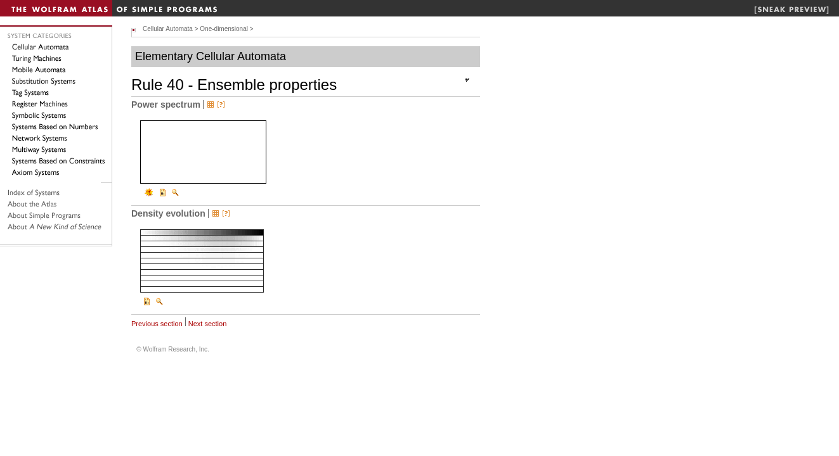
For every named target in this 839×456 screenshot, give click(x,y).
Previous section (157, 323)
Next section (207, 323)
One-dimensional (224, 28)
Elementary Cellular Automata (210, 56)
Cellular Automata (168, 28)
